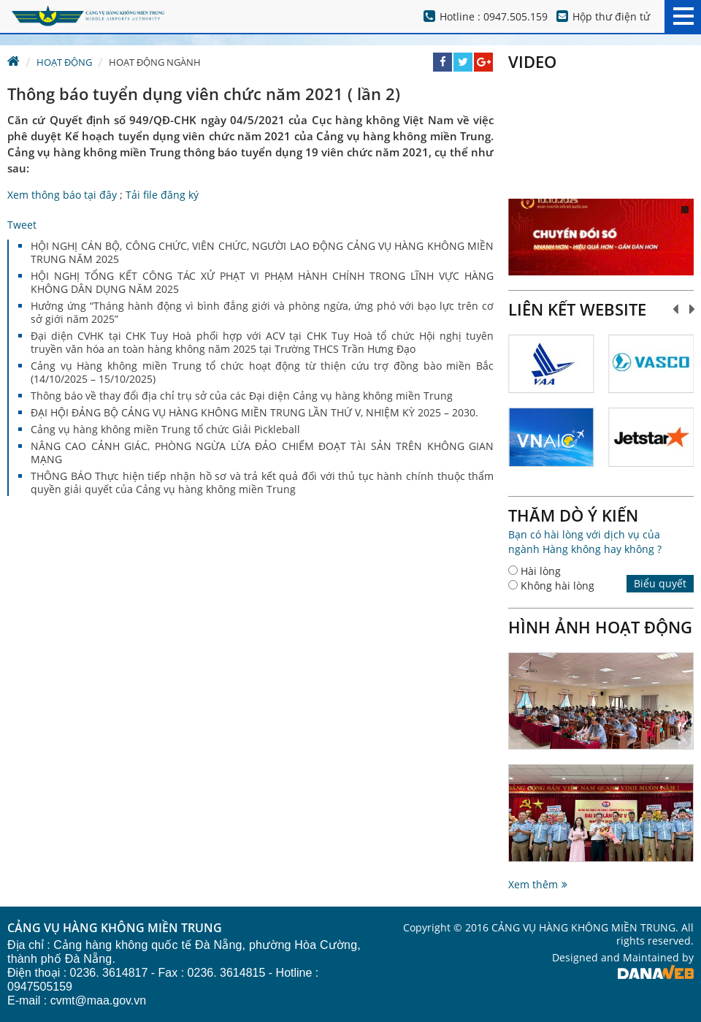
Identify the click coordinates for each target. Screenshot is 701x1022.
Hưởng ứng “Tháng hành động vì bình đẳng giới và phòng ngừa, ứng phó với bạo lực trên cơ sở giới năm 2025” (262, 312)
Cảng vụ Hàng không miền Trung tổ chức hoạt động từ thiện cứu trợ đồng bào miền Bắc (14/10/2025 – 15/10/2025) (262, 372)
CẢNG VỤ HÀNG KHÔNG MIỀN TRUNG (114, 928)
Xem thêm (533, 884)
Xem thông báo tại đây (62, 195)
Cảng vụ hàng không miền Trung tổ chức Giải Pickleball (165, 429)
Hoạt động (64, 62)
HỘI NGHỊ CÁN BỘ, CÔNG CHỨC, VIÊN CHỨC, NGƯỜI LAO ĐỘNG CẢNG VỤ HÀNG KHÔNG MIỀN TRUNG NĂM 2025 (262, 252)
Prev (676, 309)
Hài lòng (541, 571)
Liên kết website (577, 309)
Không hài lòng (557, 585)
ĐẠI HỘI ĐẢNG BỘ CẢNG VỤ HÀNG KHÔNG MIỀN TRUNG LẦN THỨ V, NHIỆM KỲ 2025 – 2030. (254, 412)
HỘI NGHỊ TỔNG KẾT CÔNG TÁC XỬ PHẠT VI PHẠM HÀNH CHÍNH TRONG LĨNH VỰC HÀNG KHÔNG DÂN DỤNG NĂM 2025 (262, 282)
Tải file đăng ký (162, 195)
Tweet (22, 225)
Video (532, 61)
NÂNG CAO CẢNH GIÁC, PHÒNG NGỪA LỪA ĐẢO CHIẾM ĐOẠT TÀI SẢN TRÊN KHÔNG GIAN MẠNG (262, 452)
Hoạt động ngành (155, 62)
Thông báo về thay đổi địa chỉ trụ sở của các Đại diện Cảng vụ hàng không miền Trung (242, 396)
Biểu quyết (660, 583)
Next (693, 309)
